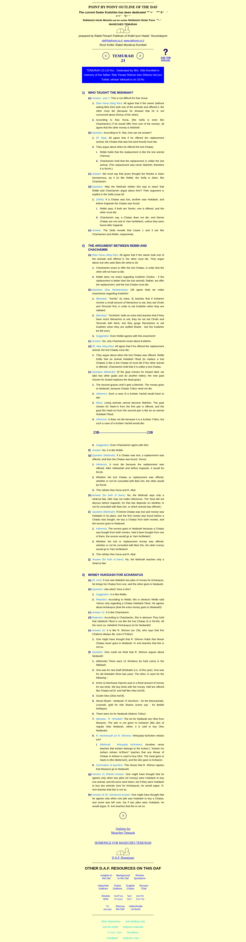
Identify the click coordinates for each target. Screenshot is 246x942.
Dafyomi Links (131, 938)
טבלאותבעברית (118, 897)
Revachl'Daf (143, 887)
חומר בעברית (115, 932)
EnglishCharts (130, 887)
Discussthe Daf (120, 907)
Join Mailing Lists (135, 921)
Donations (133, 932)
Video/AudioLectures (136, 907)
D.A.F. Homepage (123, 855)
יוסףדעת (129, 897)
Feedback (112, 938)
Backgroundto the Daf (123, 877)
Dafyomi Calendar (133, 926)
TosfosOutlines (117, 887)
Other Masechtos (110, 921)
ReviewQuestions (140, 877)
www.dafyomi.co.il (134, 40)
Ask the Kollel (110, 926)
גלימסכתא (107, 908)
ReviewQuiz (106, 897)
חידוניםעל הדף (140, 897)
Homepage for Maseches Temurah (123, 843)
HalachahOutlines (103, 887)
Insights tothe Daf (106, 877)
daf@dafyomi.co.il (112, 40)
